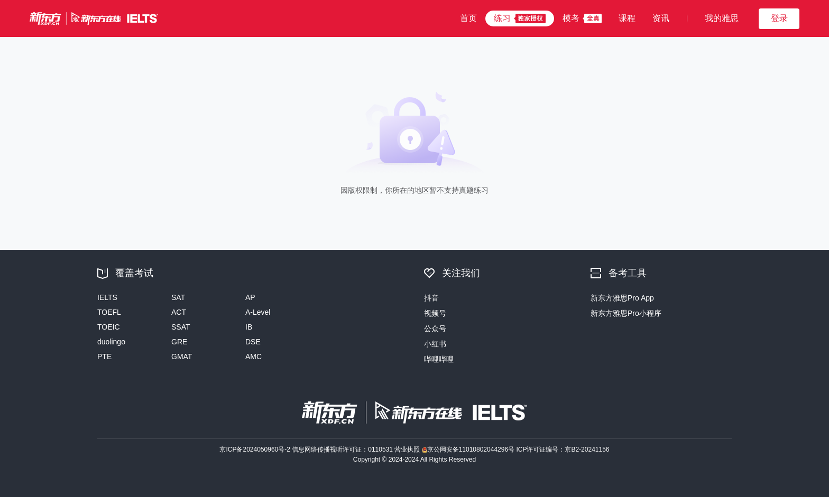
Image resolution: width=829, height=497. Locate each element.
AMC (253, 356)
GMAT (181, 356)
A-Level (257, 312)
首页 (468, 18)
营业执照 (407, 449)
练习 (502, 18)
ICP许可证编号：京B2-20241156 (562, 449)
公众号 (435, 328)
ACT (178, 312)
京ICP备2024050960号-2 (255, 449)
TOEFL (109, 312)
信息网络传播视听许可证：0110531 (343, 449)
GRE (179, 341)
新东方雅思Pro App (622, 298)
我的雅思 (722, 18)
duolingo (111, 341)
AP (250, 297)
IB (248, 327)
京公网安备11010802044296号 (469, 449)
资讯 (660, 18)
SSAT (180, 327)
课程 (627, 18)
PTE (104, 356)
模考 (571, 18)
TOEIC (108, 327)
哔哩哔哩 (439, 359)
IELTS (107, 297)
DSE (253, 341)
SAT (178, 297)
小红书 (435, 344)
